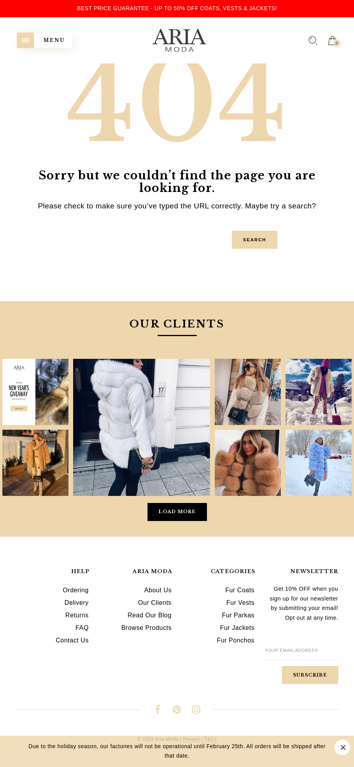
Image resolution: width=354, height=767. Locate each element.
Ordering (75, 590)
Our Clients (155, 602)
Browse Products (146, 627)
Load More (177, 511)
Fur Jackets (237, 627)
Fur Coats (240, 590)
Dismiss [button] (342, 747)
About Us (158, 590)
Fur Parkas (238, 615)
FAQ (82, 627)
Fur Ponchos (235, 640)
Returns (77, 615)
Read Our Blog (149, 615)
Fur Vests (240, 602)
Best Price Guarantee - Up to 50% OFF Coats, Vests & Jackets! (177, 8)
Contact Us (72, 640)
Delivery (77, 602)
